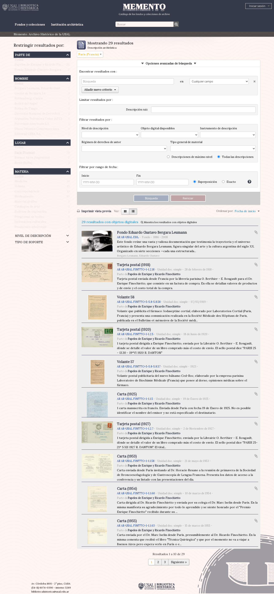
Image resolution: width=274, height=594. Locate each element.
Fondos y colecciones (30, 24)
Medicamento (24, 197)
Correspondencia (27, 192)
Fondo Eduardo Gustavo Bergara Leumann (44, 70)
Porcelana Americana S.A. (32, 125)
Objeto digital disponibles (158, 128)
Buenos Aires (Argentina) (32, 158)
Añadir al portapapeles (256, 232)
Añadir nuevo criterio (100, 89)
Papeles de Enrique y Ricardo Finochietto (44, 65)
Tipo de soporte (29, 241)
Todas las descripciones (235, 157)
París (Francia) (25, 153)
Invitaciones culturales (30, 223)
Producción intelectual (30, 228)
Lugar (20, 142)
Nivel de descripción (33, 235)
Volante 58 (125, 297)
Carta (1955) (127, 521)
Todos (19, 60)
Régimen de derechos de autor (101, 142)
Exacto (229, 182)
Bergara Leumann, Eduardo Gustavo (40, 89)
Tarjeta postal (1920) (134, 329)
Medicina (21, 182)
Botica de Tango (26, 109)
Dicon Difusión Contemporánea (37, 130)
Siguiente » (179, 562)
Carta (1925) (127, 394)
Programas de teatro (29, 218)
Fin (138, 176)
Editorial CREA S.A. (28, 135)
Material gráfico (26, 202)
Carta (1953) (127, 456)
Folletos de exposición (31, 212)
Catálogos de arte (27, 207)
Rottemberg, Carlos (29, 99)
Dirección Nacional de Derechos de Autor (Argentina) (52, 114)
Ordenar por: (224, 211)
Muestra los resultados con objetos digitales (169, 222)
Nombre (21, 78)
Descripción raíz (137, 109)
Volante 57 (125, 362)
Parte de (22, 54)
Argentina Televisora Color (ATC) (38, 120)
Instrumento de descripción (218, 128)
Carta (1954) (127, 488)
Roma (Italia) (23, 163)
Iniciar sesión (257, 6)
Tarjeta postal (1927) (133, 424)
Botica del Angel (26, 104)
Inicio (85, 176)
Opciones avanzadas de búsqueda (169, 63)
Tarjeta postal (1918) (133, 265)
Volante (20, 187)
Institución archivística (67, 24)
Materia (21, 171)
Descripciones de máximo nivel (189, 157)
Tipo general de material (186, 142)
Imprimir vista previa (94, 211)
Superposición (205, 182)
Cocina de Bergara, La (30, 94)
